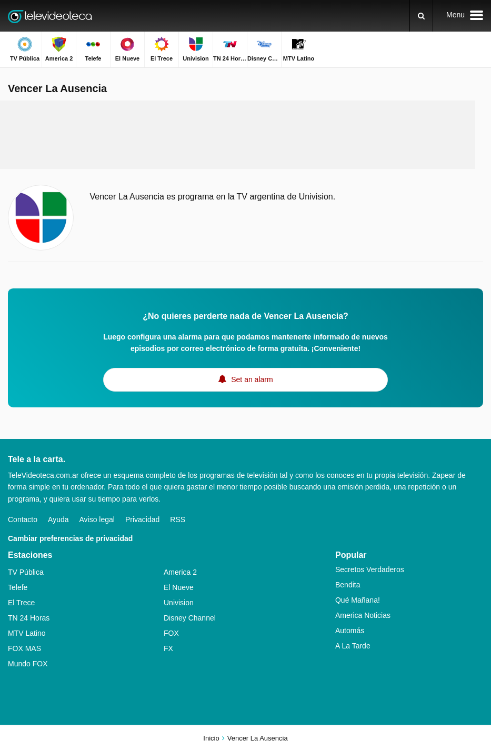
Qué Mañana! (357, 600)
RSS (177, 519)
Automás (349, 630)
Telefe (17, 587)
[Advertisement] (237, 134)
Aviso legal (97, 519)
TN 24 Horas (28, 618)
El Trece (21, 602)
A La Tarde (352, 646)
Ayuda (58, 519)
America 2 (180, 572)
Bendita (347, 585)
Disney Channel (190, 618)
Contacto (22, 519)
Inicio (211, 738)
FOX (171, 633)
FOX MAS (24, 648)
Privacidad (142, 519)
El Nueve (179, 587)
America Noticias (362, 615)
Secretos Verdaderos (369, 569)
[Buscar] (421, 16)
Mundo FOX (27, 663)
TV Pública (26, 572)
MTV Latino (27, 633)
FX (168, 648)
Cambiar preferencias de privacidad (70, 538)
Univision (179, 602)
